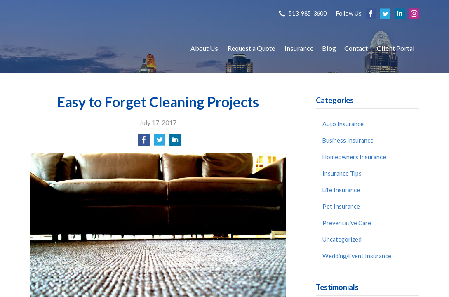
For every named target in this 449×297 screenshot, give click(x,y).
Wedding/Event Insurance (356, 255)
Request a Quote (251, 48)
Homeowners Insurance (354, 156)
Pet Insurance (341, 206)
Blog (329, 48)
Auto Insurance (343, 123)
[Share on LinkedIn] (175, 142)
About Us (204, 48)
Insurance (298, 48)
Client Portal (396, 48)
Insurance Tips (342, 173)
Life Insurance (341, 189)
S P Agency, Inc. (102, 48)
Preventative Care (346, 222)
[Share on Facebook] (144, 142)
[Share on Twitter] (159, 142)
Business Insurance (348, 140)
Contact (356, 48)
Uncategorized (342, 239)
